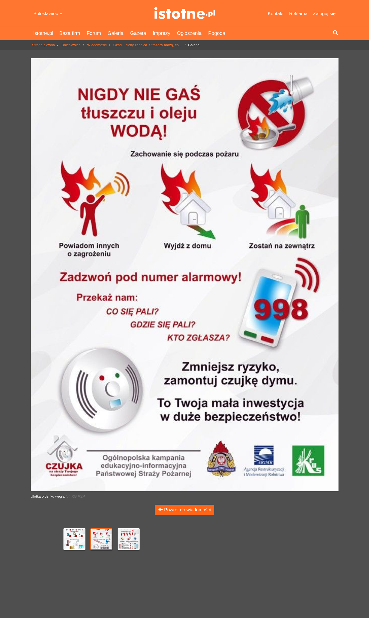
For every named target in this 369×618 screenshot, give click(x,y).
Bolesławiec (48, 13)
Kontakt (276, 13)
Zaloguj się (324, 13)
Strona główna (43, 45)
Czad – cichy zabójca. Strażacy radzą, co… (147, 45)
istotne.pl (184, 13)
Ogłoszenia (189, 33)
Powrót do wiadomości (184, 509)
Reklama (298, 13)
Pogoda (216, 33)
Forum (94, 33)
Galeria (116, 33)
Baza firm (69, 33)
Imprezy (161, 33)
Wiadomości (97, 45)
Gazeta (138, 33)
